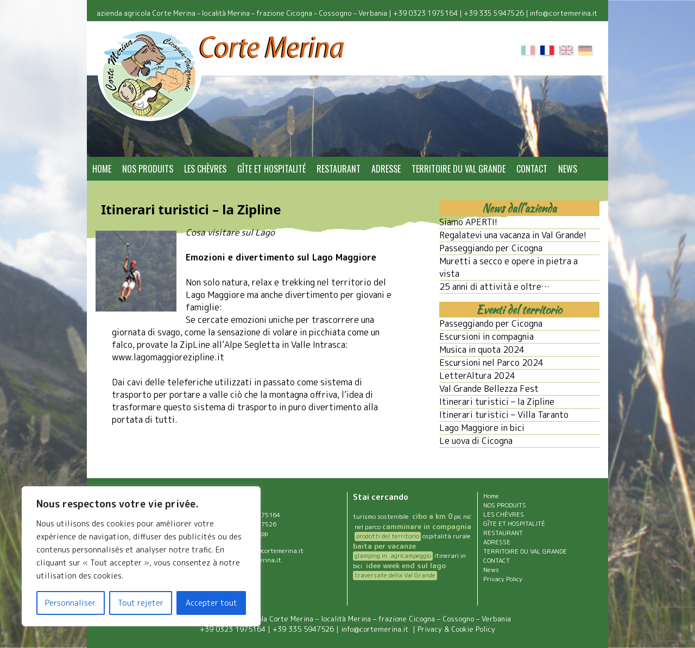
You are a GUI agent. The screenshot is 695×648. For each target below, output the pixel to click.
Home (101, 168)
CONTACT (531, 168)
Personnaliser (70, 603)
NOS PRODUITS (147, 168)
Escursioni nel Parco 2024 (491, 363)
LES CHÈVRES (205, 168)
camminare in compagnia (426, 526)
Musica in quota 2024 (482, 349)
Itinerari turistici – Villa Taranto (503, 415)
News (567, 168)
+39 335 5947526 (494, 13)
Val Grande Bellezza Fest (489, 389)
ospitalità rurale (446, 536)
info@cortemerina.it (564, 13)
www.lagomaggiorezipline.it (168, 357)
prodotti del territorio (387, 536)
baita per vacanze (384, 546)
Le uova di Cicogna (476, 441)
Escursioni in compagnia (486, 336)
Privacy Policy (502, 579)
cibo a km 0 (432, 516)
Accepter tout (211, 603)
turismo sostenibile (381, 516)
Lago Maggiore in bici (482, 428)
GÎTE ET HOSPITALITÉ (271, 168)
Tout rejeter (140, 603)
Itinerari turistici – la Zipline (496, 402)
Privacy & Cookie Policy (456, 629)
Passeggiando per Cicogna (490, 248)
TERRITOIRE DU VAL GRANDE (459, 168)
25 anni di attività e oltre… (494, 287)
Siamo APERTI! (468, 222)
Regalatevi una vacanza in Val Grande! (512, 235)
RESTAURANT (339, 168)
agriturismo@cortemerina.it (263, 551)
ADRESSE (386, 168)
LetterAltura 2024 (477, 376)
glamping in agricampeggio (393, 555)
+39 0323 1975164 (425, 13)
